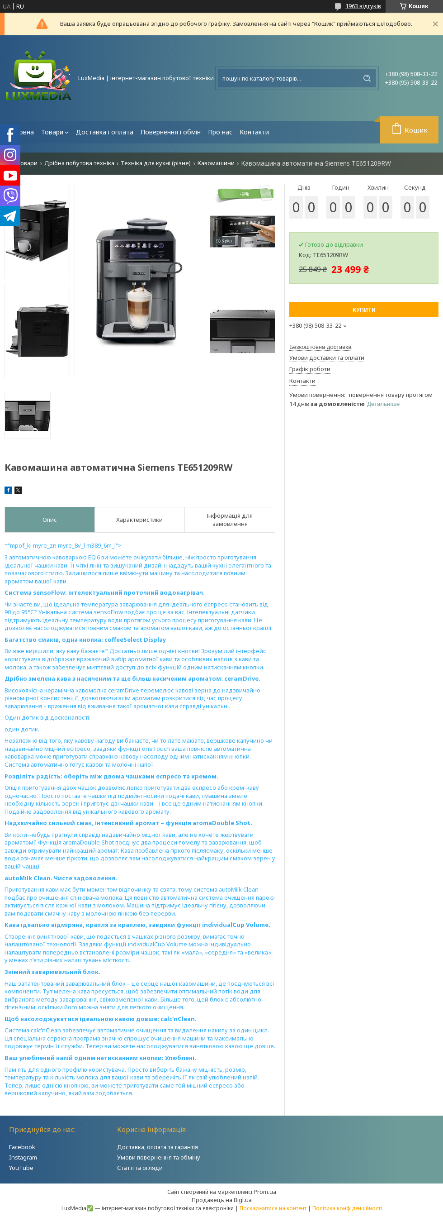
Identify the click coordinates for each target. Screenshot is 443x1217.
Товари (52, 132)
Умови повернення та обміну (158, 1157)
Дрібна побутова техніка (79, 163)
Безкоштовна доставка (320, 347)
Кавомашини (216, 163)
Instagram (23, 1157)
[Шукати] (367, 78)
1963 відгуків (363, 6)
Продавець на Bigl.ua (222, 1200)
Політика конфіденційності (347, 1208)
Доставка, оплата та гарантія (157, 1147)
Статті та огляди (140, 1168)
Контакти (254, 132)
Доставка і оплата (104, 132)
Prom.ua (265, 1192)
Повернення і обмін (171, 132)
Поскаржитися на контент (273, 1208)
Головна (21, 132)
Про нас (220, 132)
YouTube (21, 1168)
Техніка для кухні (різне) (156, 163)
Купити (364, 310)
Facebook (22, 1147)
